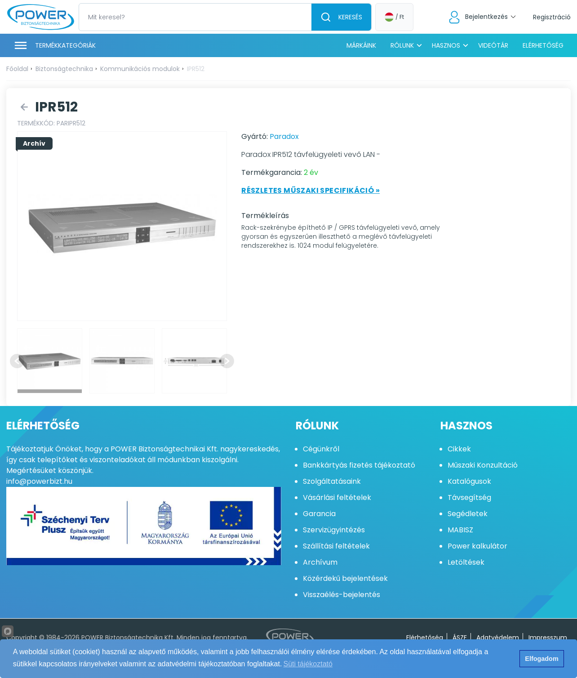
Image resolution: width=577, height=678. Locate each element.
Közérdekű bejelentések (345, 578)
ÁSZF (460, 637)
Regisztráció (552, 17)
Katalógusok (469, 481)
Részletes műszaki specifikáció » (310, 190)
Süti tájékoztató (308, 664)
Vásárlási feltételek (337, 497)
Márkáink (361, 45)
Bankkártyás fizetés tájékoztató (359, 465)
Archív (34, 143)
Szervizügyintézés (334, 530)
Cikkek (459, 449)
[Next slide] (227, 361)
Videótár (493, 45)
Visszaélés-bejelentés (341, 594)
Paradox (284, 136)
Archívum (320, 562)
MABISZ (460, 530)
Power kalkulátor (477, 546)
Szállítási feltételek (336, 546)
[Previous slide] (17, 361)
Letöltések (466, 562)
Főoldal (17, 68)
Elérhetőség (543, 45)
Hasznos (446, 45)
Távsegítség (469, 497)
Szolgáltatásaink (332, 481)
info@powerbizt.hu (39, 481)
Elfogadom (541, 658)
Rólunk (402, 45)
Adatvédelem (497, 637)
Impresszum (547, 637)
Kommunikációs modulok (140, 68)
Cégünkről (321, 449)
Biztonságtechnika (64, 68)
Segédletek (468, 513)
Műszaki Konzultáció (483, 465)
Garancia (319, 513)
